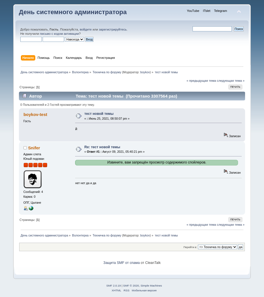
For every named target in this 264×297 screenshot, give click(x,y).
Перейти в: (190, 247)
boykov (145, 72)
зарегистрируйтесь (112, 29)
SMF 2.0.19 (113, 285)
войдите (85, 29)
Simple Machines (151, 285)
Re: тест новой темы (102, 147)
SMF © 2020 (131, 285)
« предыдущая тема (201, 80)
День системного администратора (73, 12)
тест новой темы (99, 114)
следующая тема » (231, 80)
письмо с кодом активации (59, 33)
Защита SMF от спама (121, 263)
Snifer (34, 147)
